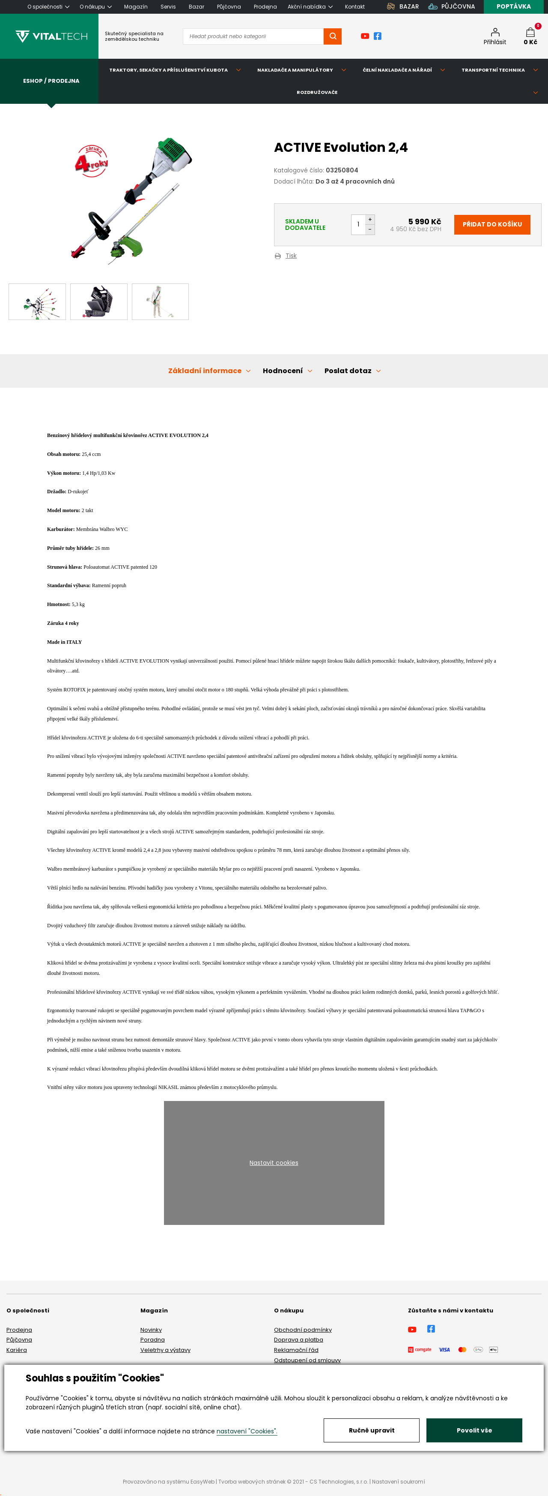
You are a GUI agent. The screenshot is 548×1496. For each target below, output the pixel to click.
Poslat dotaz (348, 371)
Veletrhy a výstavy (165, 1350)
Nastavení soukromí (398, 1481)
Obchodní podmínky (303, 1330)
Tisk (291, 256)
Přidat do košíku (492, 224)
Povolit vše (474, 1430)
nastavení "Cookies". (247, 1431)
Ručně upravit (372, 1430)
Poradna (152, 1340)
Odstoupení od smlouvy (307, 1360)
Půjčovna (19, 1340)
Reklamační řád (296, 1350)
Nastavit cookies (274, 1162)
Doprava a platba (298, 1340)
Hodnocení (283, 371)
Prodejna (19, 1330)
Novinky (151, 1330)
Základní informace (204, 371)
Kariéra (16, 1350)
